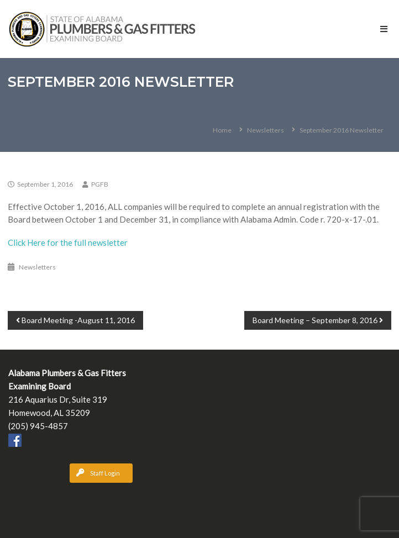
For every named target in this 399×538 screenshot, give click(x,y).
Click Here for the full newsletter (68, 242)
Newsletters (265, 130)
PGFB (99, 184)
